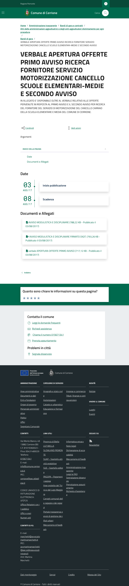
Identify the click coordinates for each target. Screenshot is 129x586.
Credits (71, 574)
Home (23, 25)
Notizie (92, 391)
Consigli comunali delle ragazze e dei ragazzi (53, 503)
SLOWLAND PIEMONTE (53, 452)
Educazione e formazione (53, 411)
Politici (23, 417)
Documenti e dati (28, 395)
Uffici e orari (25, 513)
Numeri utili (25, 517)
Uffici (22, 422)
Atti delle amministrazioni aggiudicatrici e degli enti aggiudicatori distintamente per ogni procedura (62, 30)
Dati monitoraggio (28, 574)
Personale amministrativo (29, 411)
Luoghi (92, 409)
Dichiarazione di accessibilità (75, 452)
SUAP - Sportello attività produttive (53, 461)
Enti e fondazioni (28, 400)
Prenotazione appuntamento (75, 486)
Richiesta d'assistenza (75, 493)
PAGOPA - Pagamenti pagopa (53, 479)
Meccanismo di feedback (52, 527)
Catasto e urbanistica (53, 404)
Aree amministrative (29, 391)
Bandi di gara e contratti (71, 25)
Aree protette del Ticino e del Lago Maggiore (53, 490)
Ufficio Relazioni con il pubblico (30, 507)
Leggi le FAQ (72, 474)
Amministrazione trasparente (43, 25)
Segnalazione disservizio (76, 479)
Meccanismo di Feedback (76, 461)
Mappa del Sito (94, 574)
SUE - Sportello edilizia (53, 470)
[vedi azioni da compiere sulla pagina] (74, 128)
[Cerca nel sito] (104, 13)
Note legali (71, 446)
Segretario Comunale (29, 426)
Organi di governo (28, 404)
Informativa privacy (75, 441)
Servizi (52, 574)
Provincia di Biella (51, 441)
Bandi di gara (26, 38)
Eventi (92, 414)
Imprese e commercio (76, 391)
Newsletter (94, 445)
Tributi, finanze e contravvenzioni (76, 398)
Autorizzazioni (49, 400)
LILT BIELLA (48, 446)
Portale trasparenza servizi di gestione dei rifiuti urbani (53, 516)
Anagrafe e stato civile (53, 393)
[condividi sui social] (27, 128)
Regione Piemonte (27, 3)
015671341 (26, 458)
